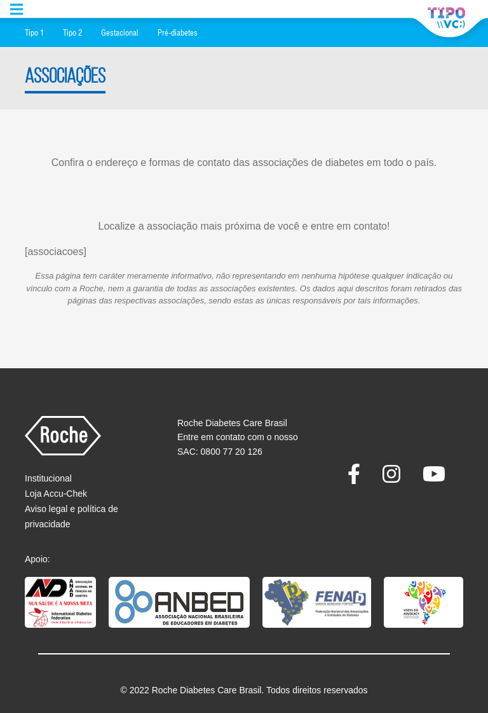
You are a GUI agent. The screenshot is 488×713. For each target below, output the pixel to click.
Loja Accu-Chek (56, 493)
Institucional (48, 478)
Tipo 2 (72, 32)
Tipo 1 (34, 32)
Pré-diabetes (178, 32)
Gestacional (120, 32)
